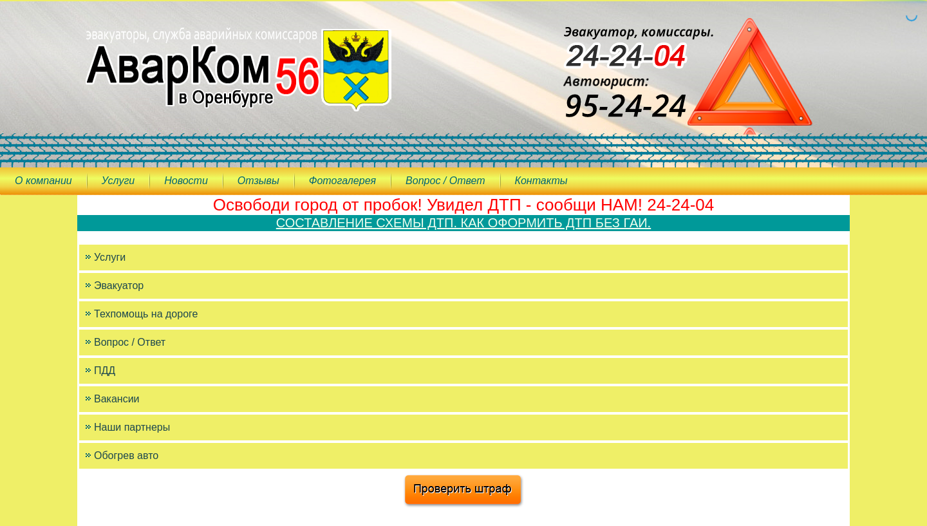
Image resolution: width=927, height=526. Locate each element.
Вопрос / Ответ (445, 180)
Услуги (118, 180)
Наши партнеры (132, 427)
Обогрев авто (126, 455)
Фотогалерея (342, 180)
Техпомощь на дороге (146, 313)
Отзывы (258, 180)
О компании (43, 180)
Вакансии (117, 398)
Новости (186, 180)
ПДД (104, 370)
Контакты (541, 180)
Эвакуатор (119, 285)
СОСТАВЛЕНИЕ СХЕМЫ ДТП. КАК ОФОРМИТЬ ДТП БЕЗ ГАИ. (463, 223)
